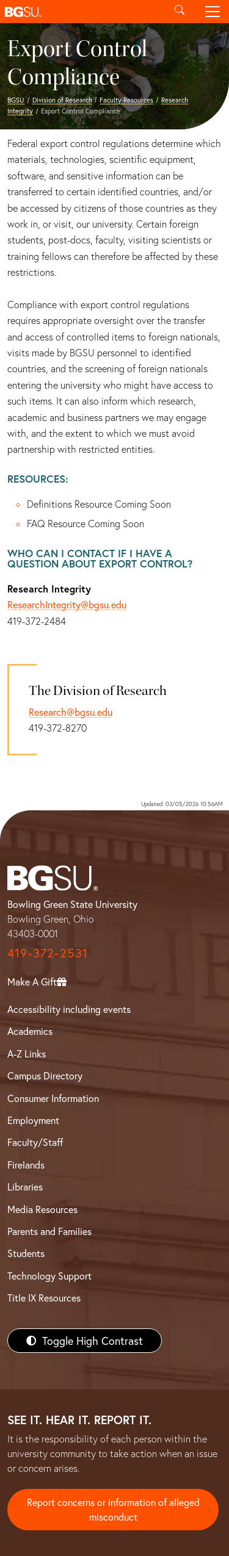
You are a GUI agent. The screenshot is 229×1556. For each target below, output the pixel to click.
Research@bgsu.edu (70, 711)
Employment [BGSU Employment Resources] (33, 1120)
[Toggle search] (179, 11)
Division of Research (62, 99)
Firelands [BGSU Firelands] (26, 1164)
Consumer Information (53, 1098)
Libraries (25, 1186)
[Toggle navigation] (212, 11)
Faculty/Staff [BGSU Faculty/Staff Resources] (35, 1142)
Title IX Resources (44, 1297)
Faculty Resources (126, 99)
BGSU (15, 99)
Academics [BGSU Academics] (30, 1031)
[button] (81, 11)
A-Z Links (26, 1053)
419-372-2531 (47, 953)
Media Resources (42, 1209)
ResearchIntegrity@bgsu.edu (66, 604)
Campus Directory (44, 1075)
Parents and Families (49, 1231)
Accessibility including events (69, 1009)
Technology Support (49, 1275)
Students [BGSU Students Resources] (26, 1253)
